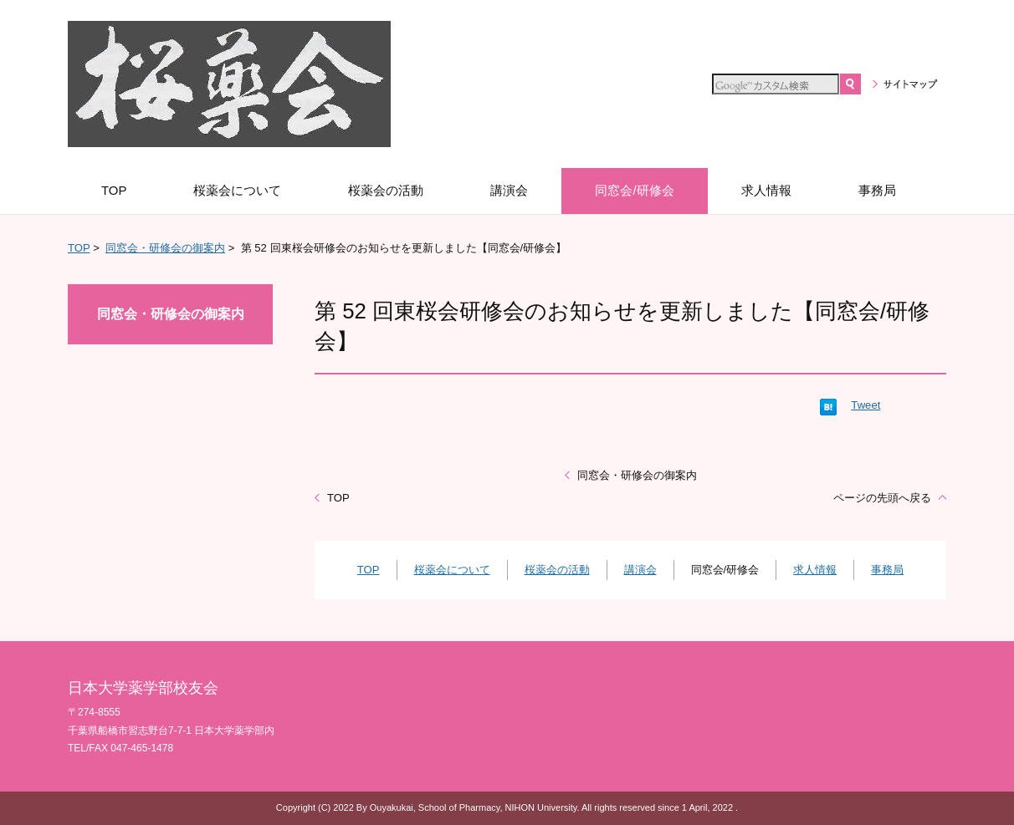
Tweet (865, 405)
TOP (79, 248)
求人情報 (815, 569)
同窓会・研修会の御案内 (165, 248)
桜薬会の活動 (557, 569)
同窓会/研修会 (725, 569)
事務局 (887, 569)
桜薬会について (452, 569)
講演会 (640, 569)
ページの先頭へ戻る (882, 497)
